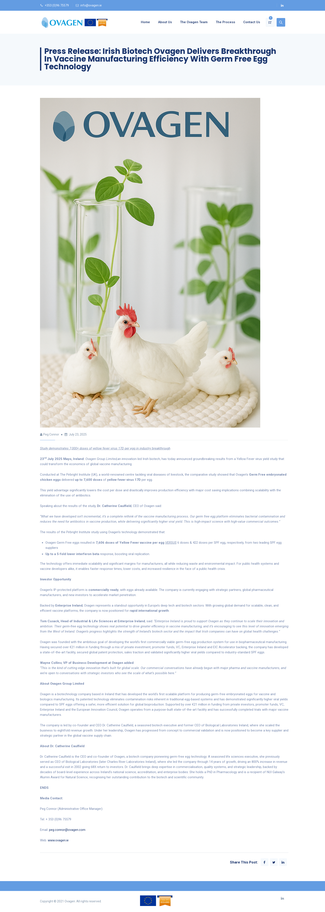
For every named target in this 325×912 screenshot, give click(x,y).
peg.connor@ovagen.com (67, 830)
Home (145, 22)
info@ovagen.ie (91, 5)
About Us (165, 22)
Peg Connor (51, 434)
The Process (225, 22)
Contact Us (251, 22)
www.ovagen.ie (58, 840)
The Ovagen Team (194, 22)
